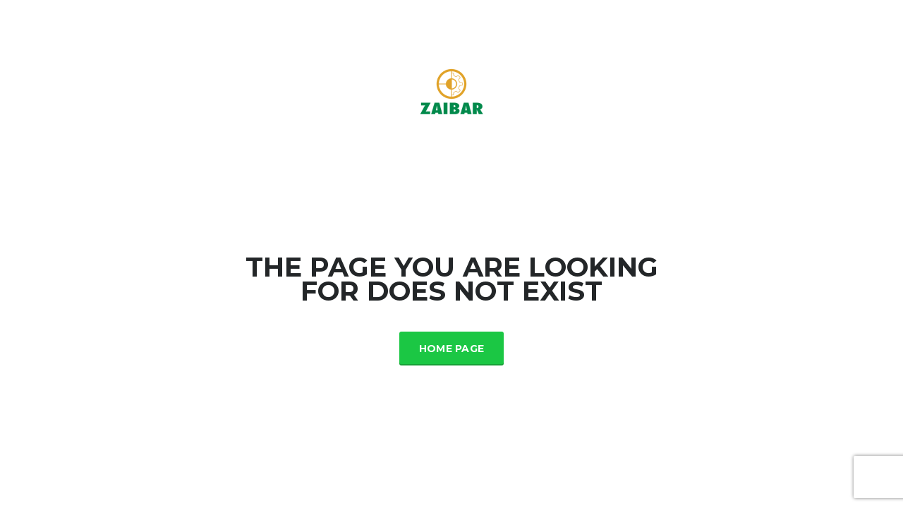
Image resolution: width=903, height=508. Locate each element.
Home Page (452, 348)
